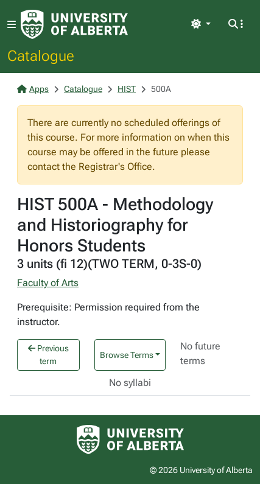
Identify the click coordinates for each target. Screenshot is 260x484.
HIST (127, 89)
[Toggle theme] (201, 24)
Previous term (48, 354)
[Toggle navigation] (11, 24)
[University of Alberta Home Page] (74, 24)
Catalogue (40, 55)
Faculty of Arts (48, 283)
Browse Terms (126, 355)
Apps (33, 89)
